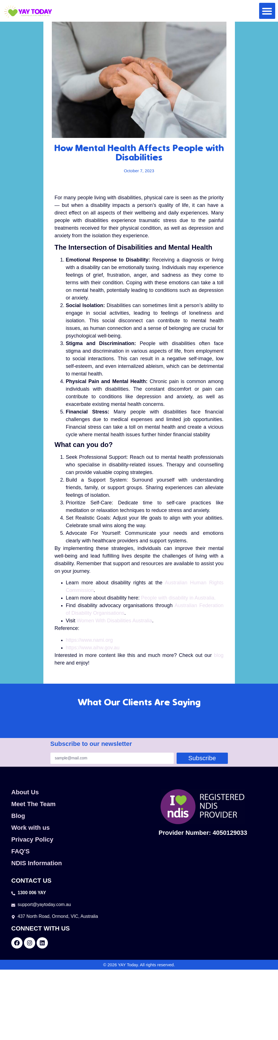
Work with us (30, 827)
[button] (267, 11)
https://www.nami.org (89, 640)
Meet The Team (33, 804)
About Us (25, 792)
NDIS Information (36, 863)
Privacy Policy (32, 839)
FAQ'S (20, 851)
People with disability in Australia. (178, 598)
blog (218, 655)
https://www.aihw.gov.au (93, 647)
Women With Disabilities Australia (114, 620)
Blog (18, 815)
